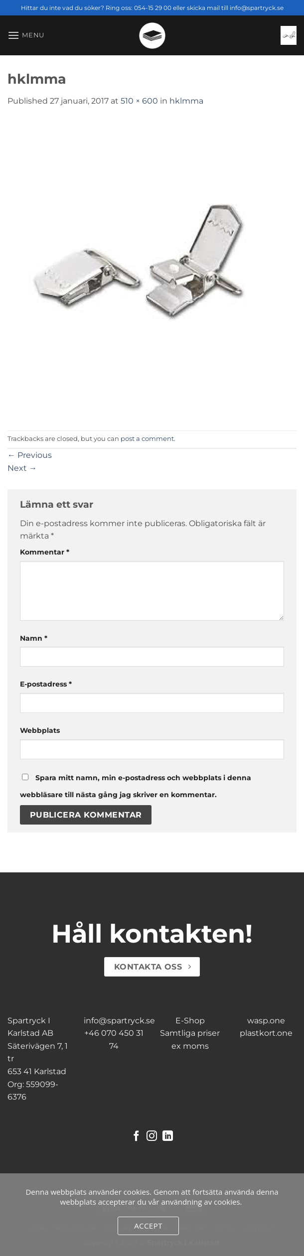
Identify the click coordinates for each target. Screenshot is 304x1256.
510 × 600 (139, 101)
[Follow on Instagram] (152, 1136)
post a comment (147, 438)
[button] (25, 35)
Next (22, 468)
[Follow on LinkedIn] (167, 1136)
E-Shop (190, 1020)
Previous (29, 455)
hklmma (186, 101)
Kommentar (44, 552)
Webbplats (40, 730)
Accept (148, 1226)
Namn (33, 638)
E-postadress (46, 684)
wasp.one (266, 1020)
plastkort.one (266, 1033)
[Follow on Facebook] (136, 1136)
